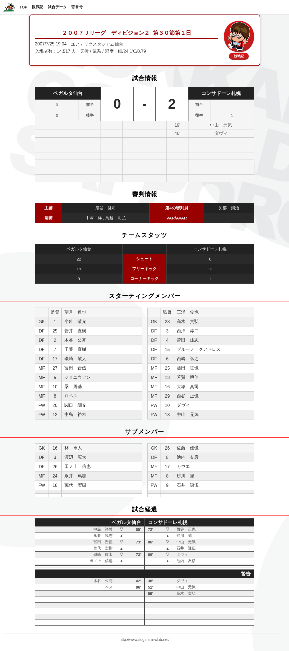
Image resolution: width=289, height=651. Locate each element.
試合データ (57, 7)
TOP (23, 7)
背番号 (77, 7)
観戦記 (37, 7)
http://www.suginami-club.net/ (144, 639)
